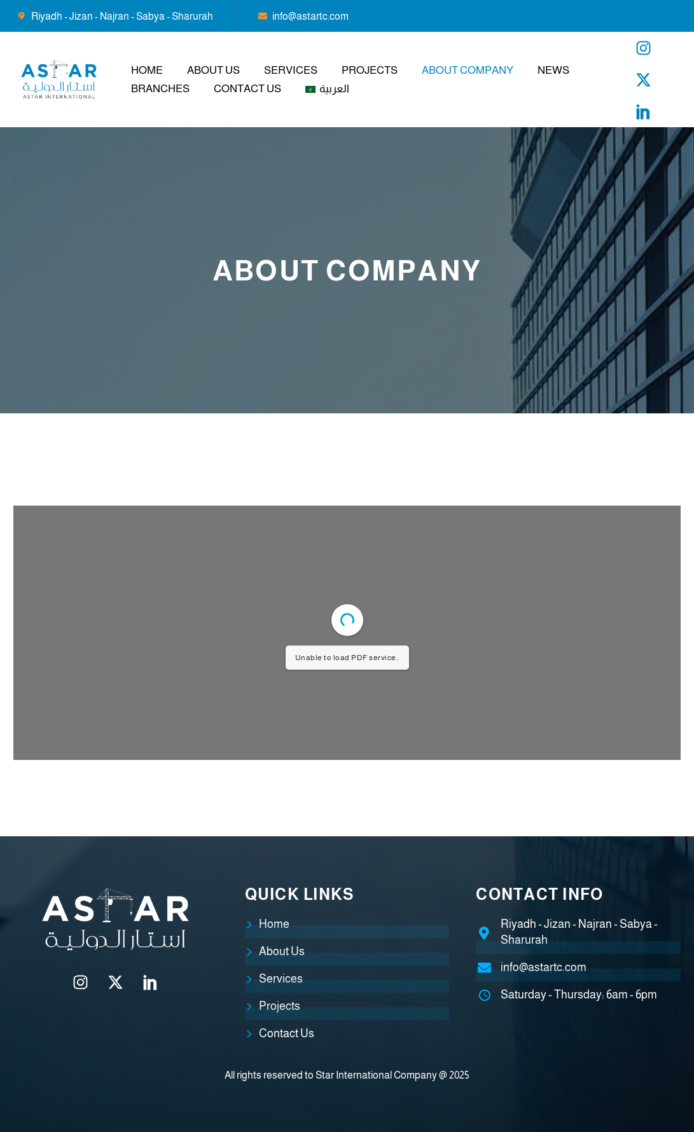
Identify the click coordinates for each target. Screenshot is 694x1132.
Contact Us (247, 89)
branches (160, 89)
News (553, 70)
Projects (370, 70)
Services (290, 70)
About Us (213, 70)
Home (147, 70)
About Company (467, 70)
